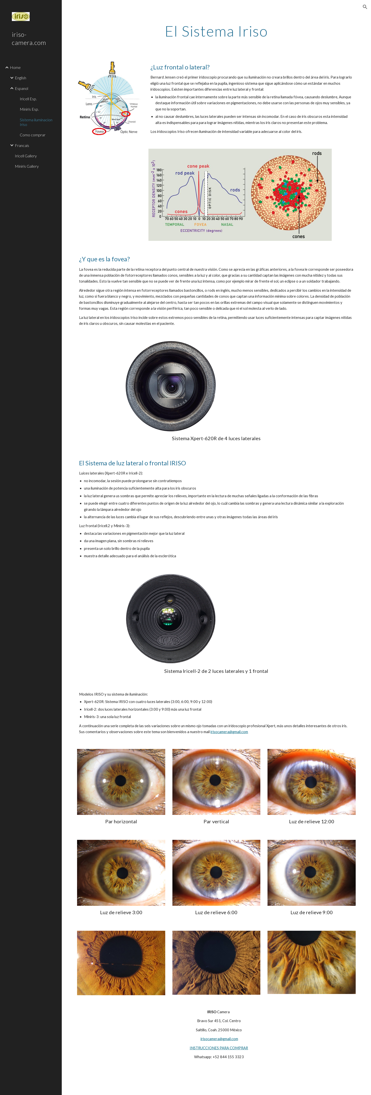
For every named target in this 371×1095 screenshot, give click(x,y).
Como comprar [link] (32, 134)
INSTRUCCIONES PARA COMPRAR (219, 1048)
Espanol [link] (21, 88)
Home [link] (15, 67)
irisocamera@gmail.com (229, 732)
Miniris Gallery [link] (27, 166)
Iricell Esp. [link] (28, 98)
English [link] (20, 77)
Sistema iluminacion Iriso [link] (36, 122)
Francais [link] (22, 145)
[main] (216, 31)
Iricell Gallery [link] (26, 155)
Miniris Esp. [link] (29, 109)
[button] (365, 7)
